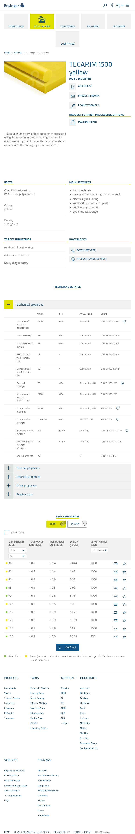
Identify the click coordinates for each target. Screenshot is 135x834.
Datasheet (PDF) (86, 250)
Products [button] (11, 678)
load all (71, 647)
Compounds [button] (16, 26)
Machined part (87, 122)
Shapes (18, 53)
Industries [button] (88, 678)
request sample (88, 105)
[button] (127, 5)
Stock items (17, 532)
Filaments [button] (93, 26)
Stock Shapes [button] (42, 26)
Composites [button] (67, 26)
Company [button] (44, 760)
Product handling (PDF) (91, 259)
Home (7, 53)
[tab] (67, 304)
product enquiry (88, 96)
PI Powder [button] (119, 26)
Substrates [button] (67, 43)
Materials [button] (69, 678)
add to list (85, 86)
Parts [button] (34, 678)
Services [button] (10, 760)
